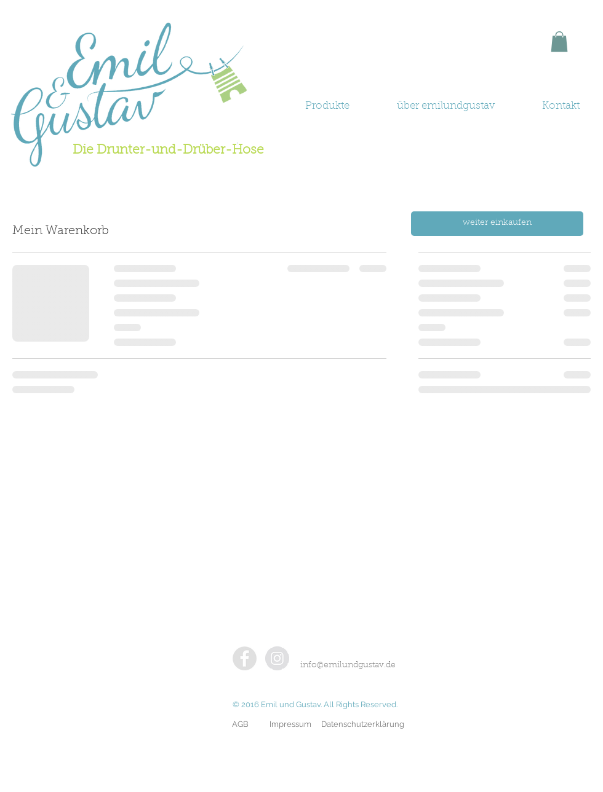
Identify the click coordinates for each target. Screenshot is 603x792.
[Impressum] (290, 724)
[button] (559, 41)
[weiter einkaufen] (497, 223)
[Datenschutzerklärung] (362, 724)
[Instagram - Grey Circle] (277, 658)
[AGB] (240, 724)
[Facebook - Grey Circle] (245, 658)
